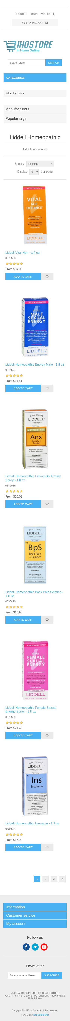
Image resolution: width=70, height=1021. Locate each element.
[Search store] (27, 62)
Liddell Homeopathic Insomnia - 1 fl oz (32, 823)
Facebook (26, 947)
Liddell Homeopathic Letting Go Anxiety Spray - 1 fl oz (33, 478)
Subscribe (51, 975)
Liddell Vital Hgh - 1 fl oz (22, 252)
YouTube (44, 947)
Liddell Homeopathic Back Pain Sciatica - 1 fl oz (34, 594)
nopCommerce (41, 1015)
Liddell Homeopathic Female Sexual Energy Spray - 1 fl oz (30, 709)
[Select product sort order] (40, 164)
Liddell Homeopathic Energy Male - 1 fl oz (34, 364)
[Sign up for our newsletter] (25, 975)
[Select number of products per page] (34, 172)
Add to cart (23, 276)
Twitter (35, 947)
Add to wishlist (47, 276)
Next (62, 879)
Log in (34, 14)
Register (20, 14)
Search (53, 62)
